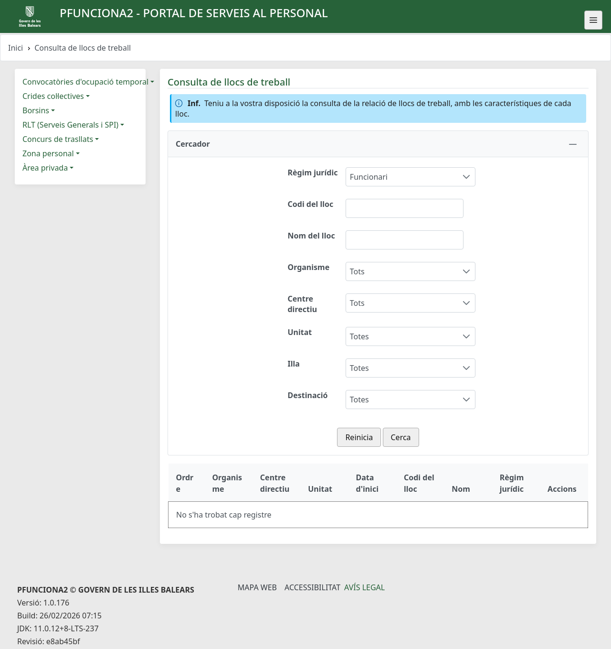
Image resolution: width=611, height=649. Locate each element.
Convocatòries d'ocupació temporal (85, 81)
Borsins (35, 110)
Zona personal (48, 153)
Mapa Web (257, 587)
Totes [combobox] (359, 336)
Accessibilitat (312, 587)
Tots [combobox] (357, 271)
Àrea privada (45, 167)
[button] (378, 143)
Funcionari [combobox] (369, 177)
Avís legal (364, 587)
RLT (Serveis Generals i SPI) (70, 124)
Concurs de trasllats (57, 139)
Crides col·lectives (53, 96)
